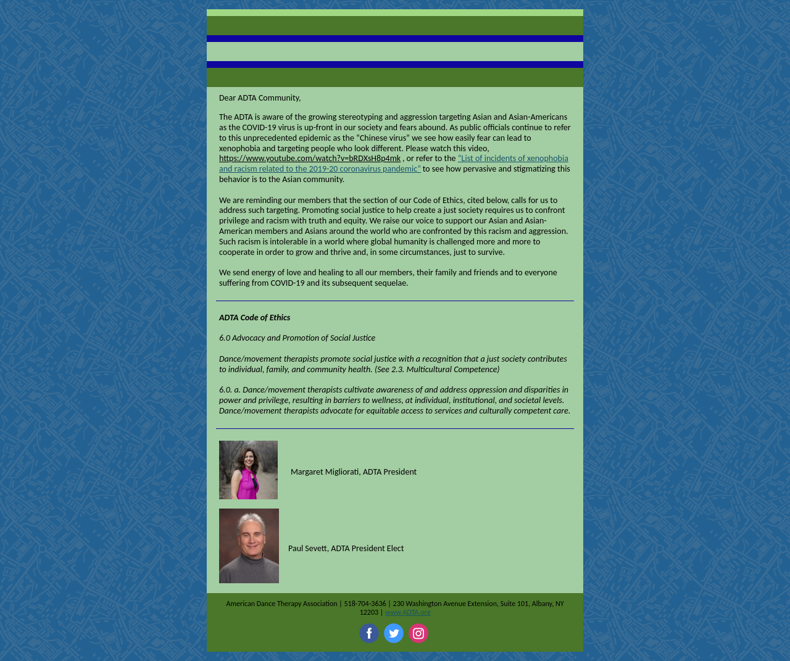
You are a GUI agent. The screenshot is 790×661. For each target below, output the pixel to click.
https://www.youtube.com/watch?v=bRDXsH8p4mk (310, 158)
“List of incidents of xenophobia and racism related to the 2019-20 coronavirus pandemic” (393, 163)
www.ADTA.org (407, 612)
